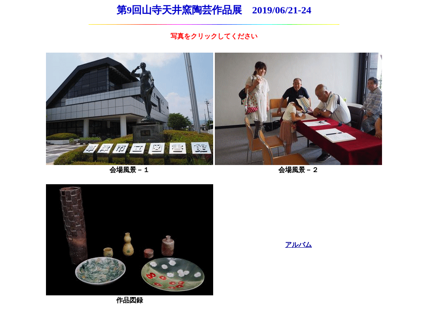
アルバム (298, 244)
